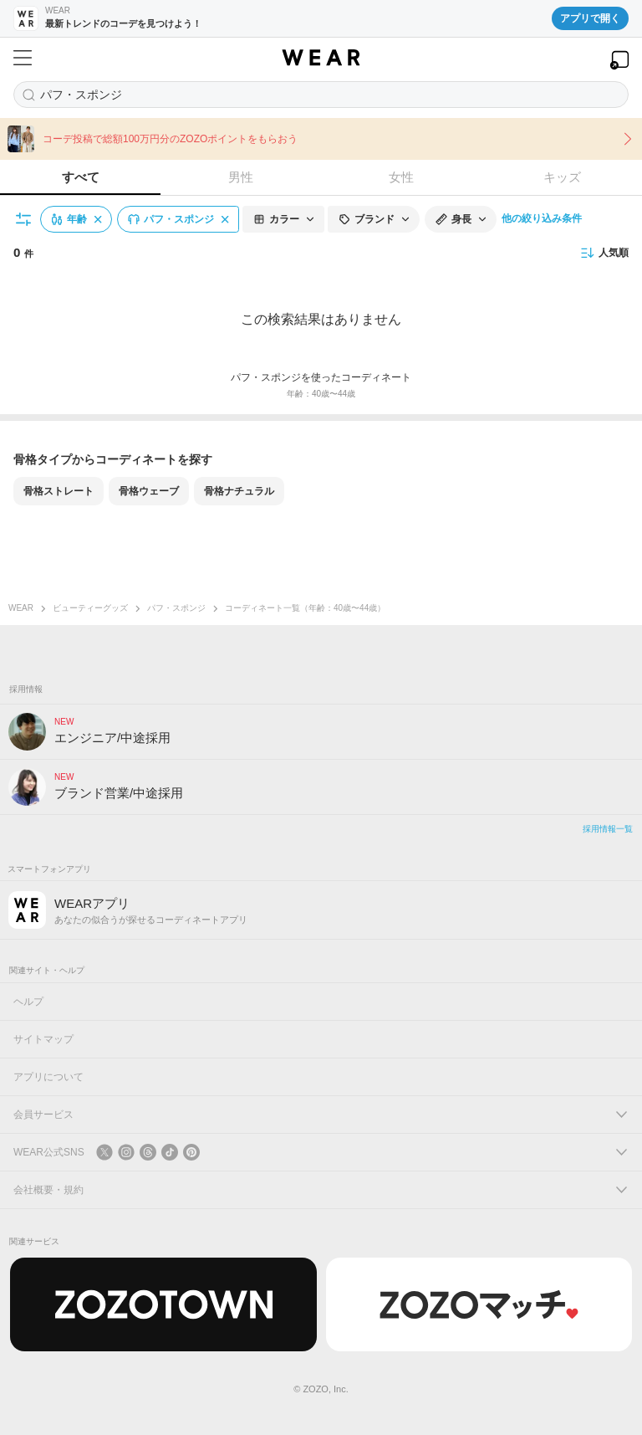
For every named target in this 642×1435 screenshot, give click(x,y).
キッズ (562, 177)
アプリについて (48, 1077)
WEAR (20, 607)
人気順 (604, 252)
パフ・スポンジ (176, 607)
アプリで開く (590, 18)
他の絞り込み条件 (542, 218)
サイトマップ (43, 1039)
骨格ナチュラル (239, 491)
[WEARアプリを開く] (619, 60)
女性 (401, 177)
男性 (240, 177)
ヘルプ (28, 1001)
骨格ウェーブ (149, 491)
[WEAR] (320, 57)
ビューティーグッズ (90, 607)
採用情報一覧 (608, 828)
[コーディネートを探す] (321, 94)
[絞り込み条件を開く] (24, 219)
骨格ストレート (58, 491)
